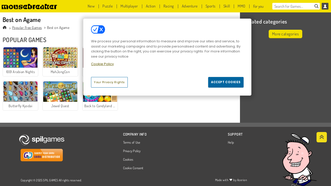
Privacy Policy (132, 151)
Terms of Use (131, 142)
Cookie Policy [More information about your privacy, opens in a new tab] (102, 63)
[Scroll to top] (322, 137)
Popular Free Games (27, 27)
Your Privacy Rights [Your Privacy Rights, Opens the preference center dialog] (109, 82)
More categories (285, 33)
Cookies (128, 159)
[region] (167, 57)
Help (231, 142)
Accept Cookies (226, 82)
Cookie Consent (133, 168)
